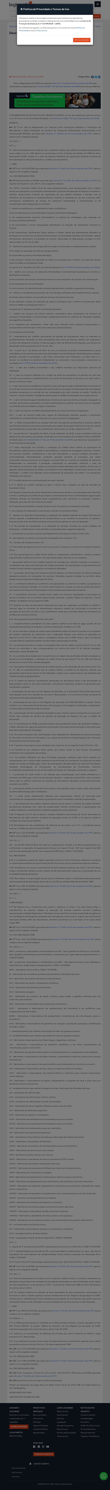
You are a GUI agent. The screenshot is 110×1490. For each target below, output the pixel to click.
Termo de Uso (41, 31)
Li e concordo (82, 40)
